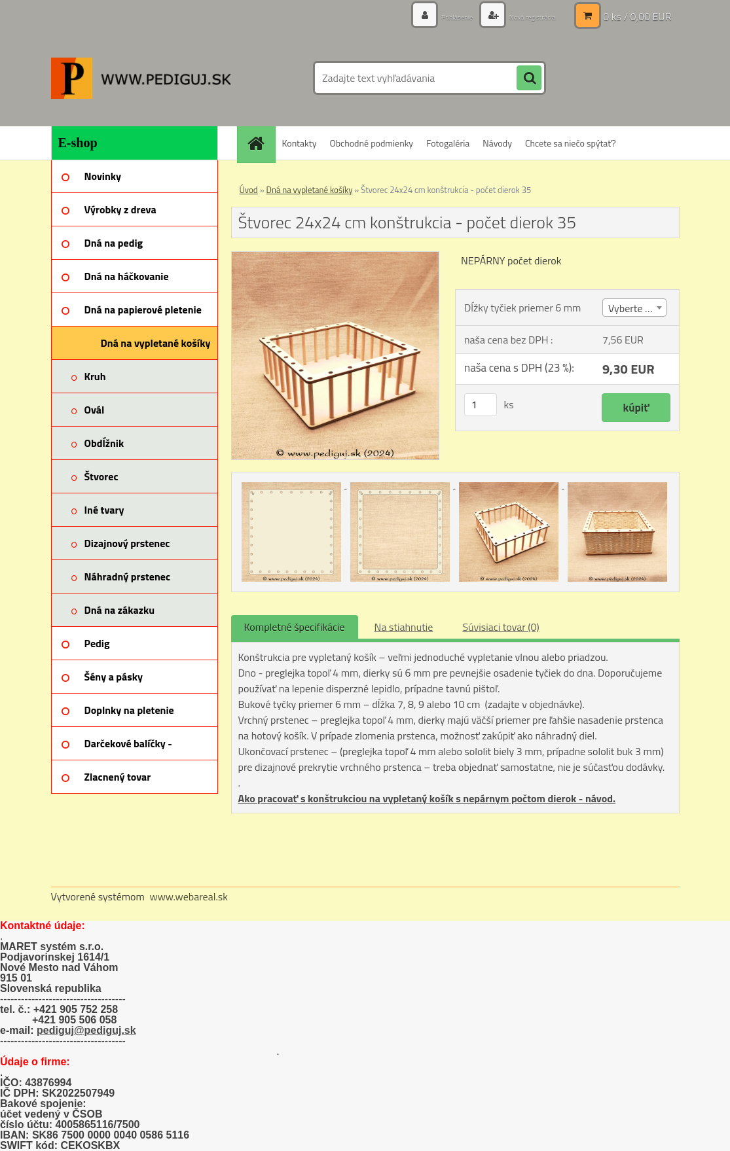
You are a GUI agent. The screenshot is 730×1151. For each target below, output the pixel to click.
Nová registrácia (523, 16)
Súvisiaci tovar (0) (500, 627)
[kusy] (480, 404)
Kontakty (299, 143)
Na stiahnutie (403, 627)
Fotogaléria (447, 143)
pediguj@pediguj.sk (86, 1030)
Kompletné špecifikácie (294, 627)
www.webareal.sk (188, 896)
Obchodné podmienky (371, 143)
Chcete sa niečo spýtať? (570, 143)
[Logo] (141, 78)
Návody (497, 143)
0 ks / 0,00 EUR (637, 16)
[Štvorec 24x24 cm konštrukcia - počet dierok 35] (335, 257)
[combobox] (634, 307)
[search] (529, 78)
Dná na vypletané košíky (309, 189)
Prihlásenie (435, 16)
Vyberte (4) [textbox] (632, 308)
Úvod (249, 189)
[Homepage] (261, 143)
